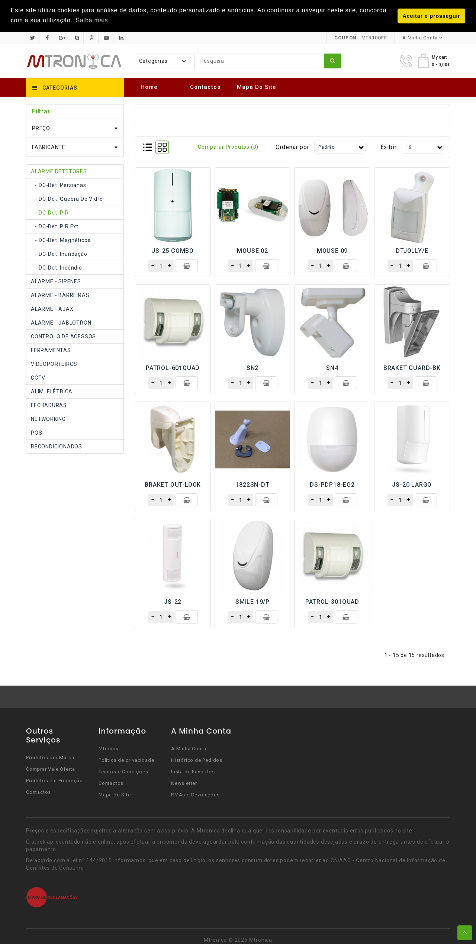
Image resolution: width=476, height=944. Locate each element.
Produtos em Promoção (54, 780)
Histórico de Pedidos (196, 760)
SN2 (252, 367)
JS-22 (172, 601)
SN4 (332, 367)
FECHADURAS (49, 404)
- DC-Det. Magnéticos (60, 239)
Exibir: (389, 146)
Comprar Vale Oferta (50, 768)
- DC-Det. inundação (59, 253)
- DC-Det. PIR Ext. (55, 226)
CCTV (38, 377)
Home (149, 86)
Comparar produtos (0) (228, 146)
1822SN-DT (252, 484)
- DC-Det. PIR (50, 212)
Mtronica (109, 748)
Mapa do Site (256, 86)
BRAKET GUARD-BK (412, 367)
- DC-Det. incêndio (56, 267)
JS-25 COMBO (173, 250)
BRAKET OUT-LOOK (173, 484)
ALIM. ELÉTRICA (52, 391)
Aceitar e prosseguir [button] (431, 16)
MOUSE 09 (332, 250)
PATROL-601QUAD (173, 367)
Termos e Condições (123, 771)
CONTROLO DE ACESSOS (63, 336)
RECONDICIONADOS (56, 446)
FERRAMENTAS (51, 349)
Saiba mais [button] (91, 20)
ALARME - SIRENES (56, 281)
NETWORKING (48, 418)
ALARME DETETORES (59, 171)
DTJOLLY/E (412, 250)
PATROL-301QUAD (332, 601)
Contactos (205, 86)
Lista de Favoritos (193, 771)
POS (36, 432)
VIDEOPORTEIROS (54, 363)
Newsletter (184, 783)
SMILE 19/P (252, 601)
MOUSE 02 (252, 250)
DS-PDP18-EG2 (332, 484)
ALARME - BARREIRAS (60, 294)
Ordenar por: (293, 146)
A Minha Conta (188, 748)
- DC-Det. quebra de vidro (67, 198)
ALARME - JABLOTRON (61, 322)
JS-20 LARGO (412, 484)
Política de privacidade (126, 760)
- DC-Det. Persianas (58, 184)
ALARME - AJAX (52, 308)
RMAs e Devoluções (195, 794)
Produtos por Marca (50, 757)
